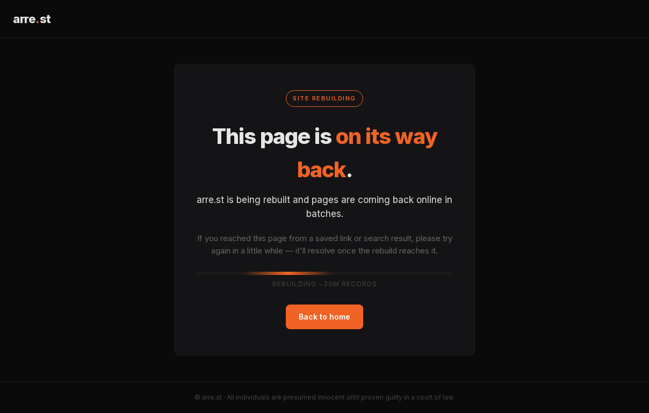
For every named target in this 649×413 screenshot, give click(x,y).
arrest (32, 19)
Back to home (324, 316)
